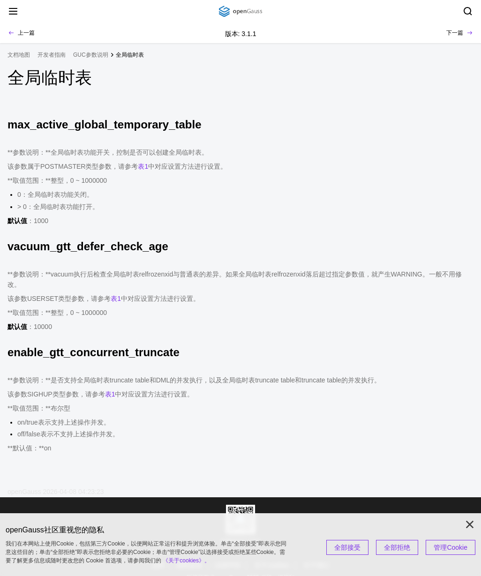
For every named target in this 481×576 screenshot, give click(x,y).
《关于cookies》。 (186, 560)
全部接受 (347, 547)
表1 (143, 166)
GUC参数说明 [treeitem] (90, 55)
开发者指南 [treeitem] (52, 55)
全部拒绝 (397, 547)
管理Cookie (450, 547)
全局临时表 (130, 55)
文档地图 (19, 55)
